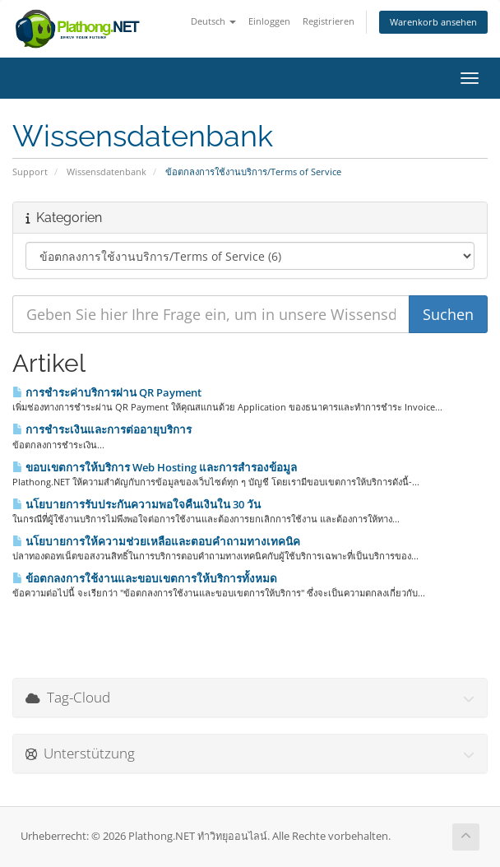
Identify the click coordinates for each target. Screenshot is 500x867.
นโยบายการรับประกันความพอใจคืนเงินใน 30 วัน (136, 504)
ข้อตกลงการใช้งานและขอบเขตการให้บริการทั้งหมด (144, 578)
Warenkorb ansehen (433, 22)
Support (30, 171)
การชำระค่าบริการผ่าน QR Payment (106, 392)
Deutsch (213, 21)
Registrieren (328, 21)
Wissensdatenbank (106, 171)
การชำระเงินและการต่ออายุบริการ (102, 429)
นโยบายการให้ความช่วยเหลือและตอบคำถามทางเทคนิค (156, 541)
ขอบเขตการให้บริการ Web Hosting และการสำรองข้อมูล (154, 467)
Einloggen (269, 21)
